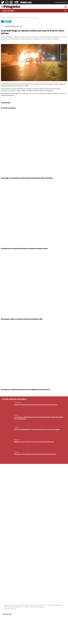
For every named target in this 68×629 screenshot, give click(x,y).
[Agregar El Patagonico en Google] (12, 26)
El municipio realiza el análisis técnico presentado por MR (21, 319)
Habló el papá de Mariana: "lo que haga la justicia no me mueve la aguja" (37, 429)
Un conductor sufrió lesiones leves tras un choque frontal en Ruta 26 (25, 389)
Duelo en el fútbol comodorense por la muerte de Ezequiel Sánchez (36, 405)
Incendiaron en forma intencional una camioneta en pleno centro (24, 248)
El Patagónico (4, 17)
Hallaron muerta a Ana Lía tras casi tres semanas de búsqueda (34, 442)
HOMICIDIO (16, 415)
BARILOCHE (16, 439)
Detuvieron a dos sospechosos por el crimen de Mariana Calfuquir (35, 454)
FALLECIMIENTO (17, 402)
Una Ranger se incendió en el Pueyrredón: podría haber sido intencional (26, 178)
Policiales (16, 427)
